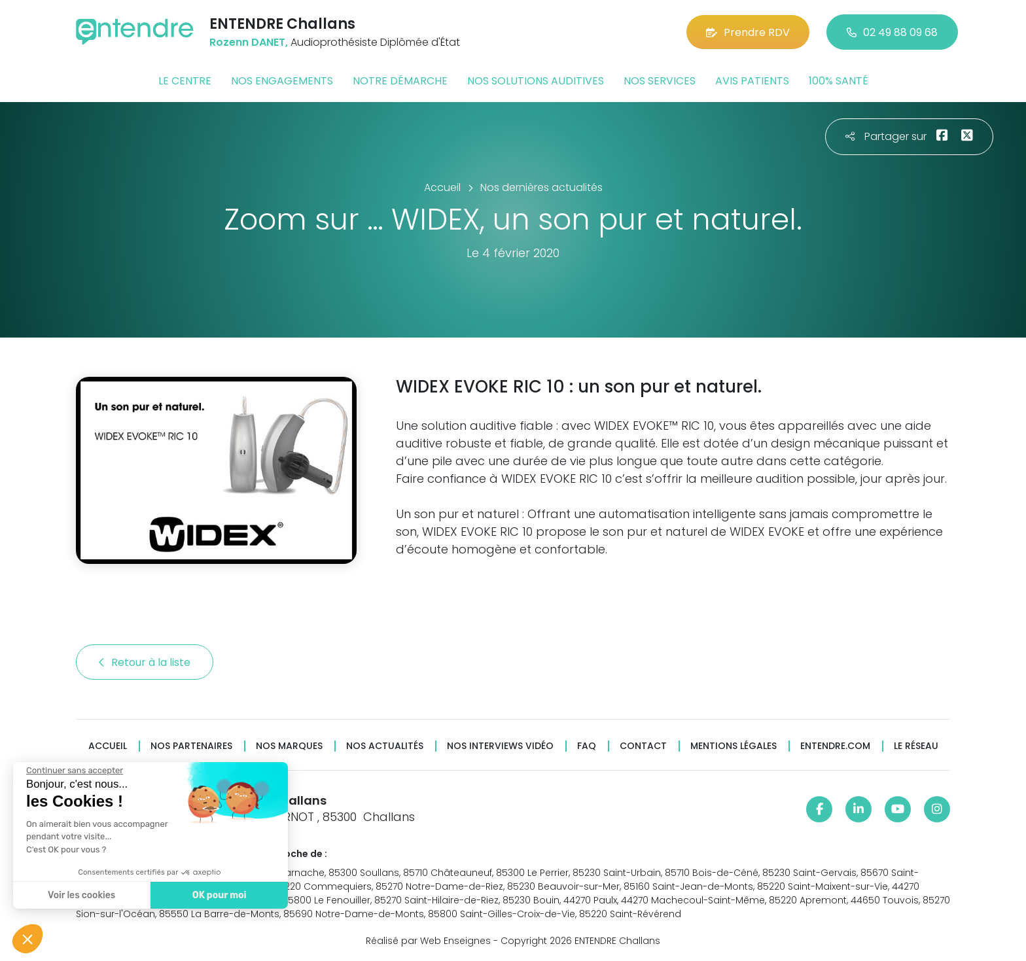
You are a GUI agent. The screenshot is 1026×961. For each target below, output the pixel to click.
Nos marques (289, 746)
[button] (27, 938)
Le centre (184, 80)
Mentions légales (733, 746)
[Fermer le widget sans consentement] (75, 770)
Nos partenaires (191, 746)
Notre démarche (400, 80)
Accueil (107, 746)
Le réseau (916, 746)
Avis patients (752, 80)
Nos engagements (282, 80)
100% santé (838, 80)
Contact (643, 746)
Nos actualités (384, 746)
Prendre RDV (748, 32)
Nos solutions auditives (535, 80)
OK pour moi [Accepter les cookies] (219, 895)
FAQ (586, 746)
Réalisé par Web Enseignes (428, 940)
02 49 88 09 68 (892, 32)
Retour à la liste (144, 662)
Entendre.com (835, 746)
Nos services (660, 80)
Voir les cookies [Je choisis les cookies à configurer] (81, 895)
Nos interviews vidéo (500, 746)
